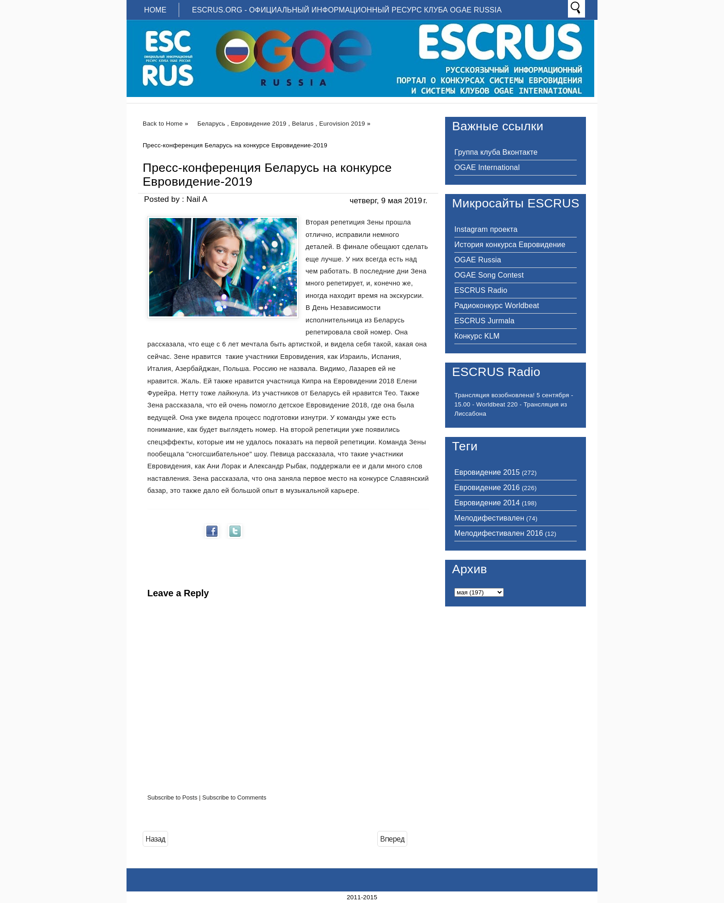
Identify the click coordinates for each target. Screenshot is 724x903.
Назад (155, 839)
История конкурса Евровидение (509, 244)
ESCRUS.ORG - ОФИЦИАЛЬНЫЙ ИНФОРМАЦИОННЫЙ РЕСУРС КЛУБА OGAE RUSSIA (347, 10)
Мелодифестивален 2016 (498, 533)
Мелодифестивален (489, 518)
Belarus (303, 123)
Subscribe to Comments (234, 797)
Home (155, 10)
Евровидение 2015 (487, 472)
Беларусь (211, 123)
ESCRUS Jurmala (484, 321)
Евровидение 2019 (258, 123)
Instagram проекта (486, 229)
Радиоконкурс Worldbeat (496, 305)
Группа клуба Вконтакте (495, 152)
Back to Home (163, 123)
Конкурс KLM (477, 336)
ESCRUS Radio (480, 290)
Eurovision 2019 (342, 123)
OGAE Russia (477, 260)
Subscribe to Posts (172, 797)
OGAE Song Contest (489, 275)
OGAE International (487, 167)
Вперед (392, 839)
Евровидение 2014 (487, 503)
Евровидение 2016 (487, 487)
